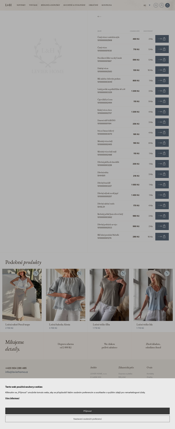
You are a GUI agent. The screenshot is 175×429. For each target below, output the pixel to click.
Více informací (12, 398)
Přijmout (87, 410)
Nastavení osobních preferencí (87, 418)
